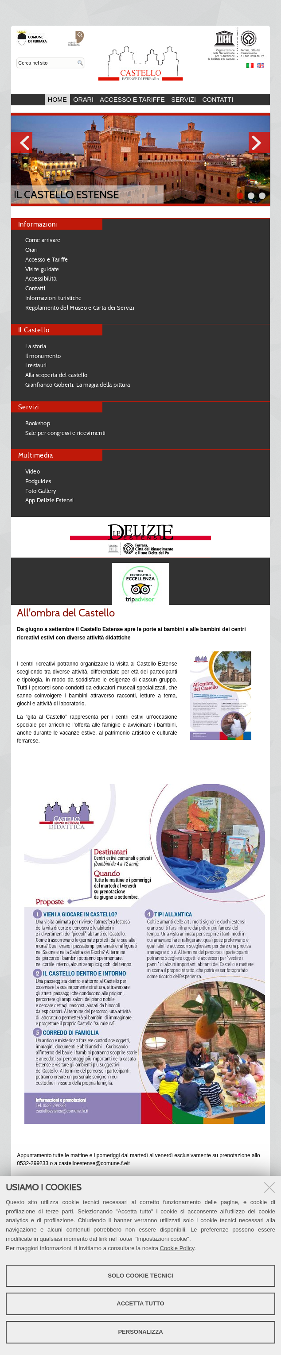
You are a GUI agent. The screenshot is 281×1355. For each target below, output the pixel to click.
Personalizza (140, 1331)
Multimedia (35, 455)
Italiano (250, 65)
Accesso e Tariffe (132, 99)
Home (57, 99)
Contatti (217, 99)
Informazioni (38, 224)
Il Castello (34, 330)
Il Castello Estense (66, 194)
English (260, 65)
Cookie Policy (177, 1248)
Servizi (183, 99)
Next (259, 142)
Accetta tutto (140, 1303)
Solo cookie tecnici (140, 1275)
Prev (21, 142)
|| (262, 195)
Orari (83, 99)
